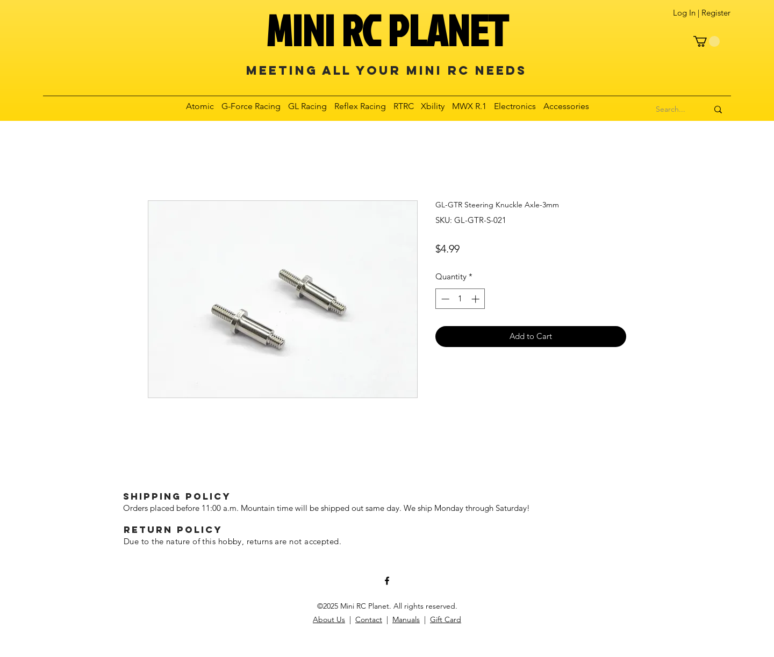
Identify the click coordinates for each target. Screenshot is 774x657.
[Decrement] (444, 299)
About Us (329, 619)
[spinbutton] (460, 299)
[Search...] (671, 109)
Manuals (406, 619)
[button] (706, 41)
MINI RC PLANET (387, 30)
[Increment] (476, 299)
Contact (368, 619)
